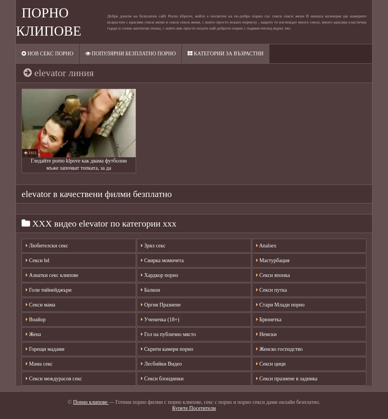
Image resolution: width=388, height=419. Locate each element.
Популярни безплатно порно (130, 53)
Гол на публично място (168, 334)
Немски (266, 334)
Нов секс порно (48, 53)
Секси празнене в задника (287, 378)
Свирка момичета (162, 260)
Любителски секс (47, 246)
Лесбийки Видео (161, 364)
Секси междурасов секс (54, 378)
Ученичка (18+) (160, 319)
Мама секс (39, 364)
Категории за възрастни (226, 53)
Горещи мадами (45, 349)
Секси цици (271, 364)
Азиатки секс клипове (52, 275)
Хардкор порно (159, 275)
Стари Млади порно (280, 305)
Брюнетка (269, 319)
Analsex (266, 246)
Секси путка (271, 290)
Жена (33, 334)
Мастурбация (272, 260)
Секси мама (40, 305)
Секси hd (37, 260)
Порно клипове (91, 402)
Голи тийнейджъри (49, 290)
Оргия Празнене (161, 305)
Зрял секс (153, 246)
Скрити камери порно (167, 349)
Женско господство (279, 349)
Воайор (36, 319)
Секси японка (273, 275)
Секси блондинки (162, 378)
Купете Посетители (194, 408)
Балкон (150, 290)
